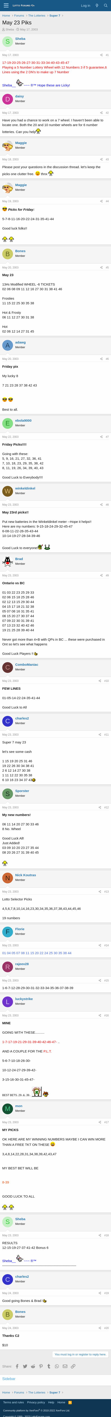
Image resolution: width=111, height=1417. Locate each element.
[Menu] (6, 5)
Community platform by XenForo (36, 1410)
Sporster (22, 791)
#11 (106, 734)
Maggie (21, 143)
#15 (106, 980)
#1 (107, 55)
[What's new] (96, 5)
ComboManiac (26, 664)
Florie (19, 929)
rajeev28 (22, 964)
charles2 (22, 718)
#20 (106, 1328)
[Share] (101, 55)
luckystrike (24, 999)
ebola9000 (23, 420)
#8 (107, 504)
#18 (106, 1235)
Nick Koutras (25, 875)
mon (18, 1106)
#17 (106, 1122)
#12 (106, 807)
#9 (107, 575)
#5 (107, 267)
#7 (107, 436)
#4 (107, 201)
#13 (106, 891)
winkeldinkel (25, 488)
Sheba (10, 29)
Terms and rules (13, 1402)
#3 (107, 159)
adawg (20, 342)
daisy (19, 96)
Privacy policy (36, 1402)
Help (51, 1402)
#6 (107, 359)
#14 (106, 945)
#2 (107, 112)
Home (61, 1402)
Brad (19, 559)
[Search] (105, 5)
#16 (106, 1015)
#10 (106, 681)
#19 (106, 1293)
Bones (20, 251)
